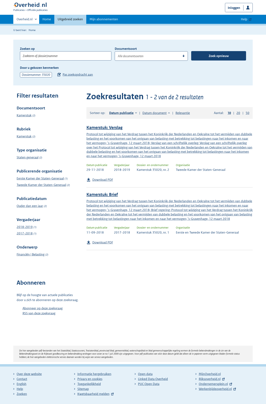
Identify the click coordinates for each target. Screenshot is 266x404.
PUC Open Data (148, 384)
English (21, 384)
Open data (145, 374)
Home (46, 19)
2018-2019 (25, 227)
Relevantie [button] (182, 113)
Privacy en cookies (89, 379)
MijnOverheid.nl (210, 374)
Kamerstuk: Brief (102, 194)
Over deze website (29, 374)
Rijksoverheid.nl (210, 379)
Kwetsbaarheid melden (93, 394)
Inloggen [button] (234, 8)
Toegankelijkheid (89, 384)
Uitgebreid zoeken (70, 19)
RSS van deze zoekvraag (39, 313)
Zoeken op (27, 48)
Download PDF (102, 180)
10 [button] (229, 113)
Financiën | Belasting (31, 254)
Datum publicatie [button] (121, 113)
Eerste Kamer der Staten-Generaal (40, 178)
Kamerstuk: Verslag (104, 127)
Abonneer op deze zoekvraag (43, 308)
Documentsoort (126, 48)
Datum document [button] (154, 113)
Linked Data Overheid (153, 379)
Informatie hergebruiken (94, 374)
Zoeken (22, 394)
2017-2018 (25, 233)
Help (20, 389)
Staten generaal (27, 157)
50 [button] (247, 113)
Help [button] (244, 19)
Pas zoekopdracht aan (78, 74)
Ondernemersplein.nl (213, 384)
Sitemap (83, 389)
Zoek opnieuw (219, 56)
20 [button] (238, 113)
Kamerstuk (24, 115)
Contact (22, 379)
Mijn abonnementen (104, 19)
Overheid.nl (25, 20)
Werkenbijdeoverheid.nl (215, 389)
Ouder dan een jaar (30, 206)
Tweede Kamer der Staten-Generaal (41, 185)
